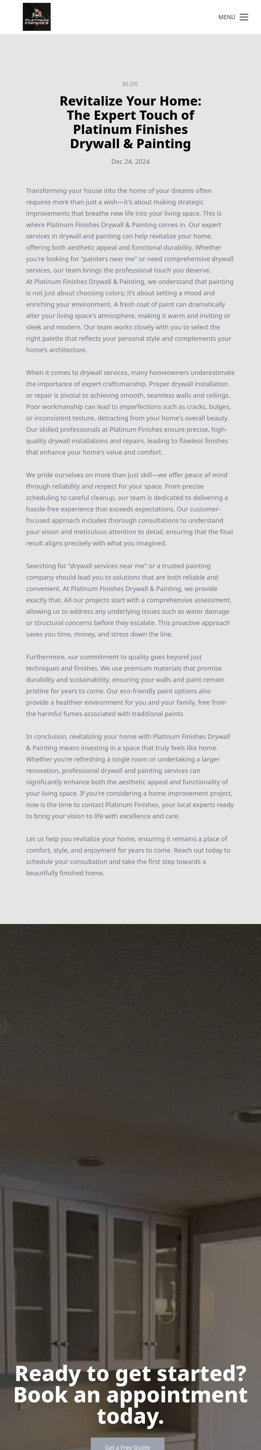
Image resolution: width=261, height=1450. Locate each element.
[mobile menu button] (243, 17)
